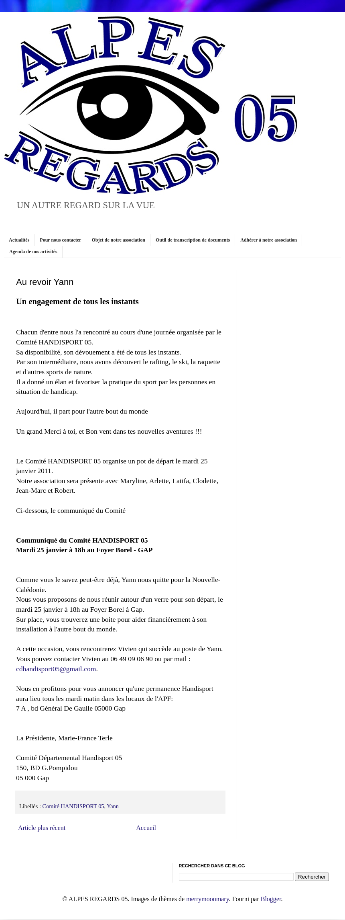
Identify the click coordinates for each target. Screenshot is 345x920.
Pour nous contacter (60, 240)
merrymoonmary (207, 898)
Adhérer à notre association (268, 240)
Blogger (271, 898)
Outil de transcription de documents (193, 240)
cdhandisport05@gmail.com (56, 669)
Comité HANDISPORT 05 (73, 806)
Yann (113, 806)
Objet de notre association (118, 240)
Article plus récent (41, 827)
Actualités (19, 240)
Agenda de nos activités (33, 251)
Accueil (146, 827)
